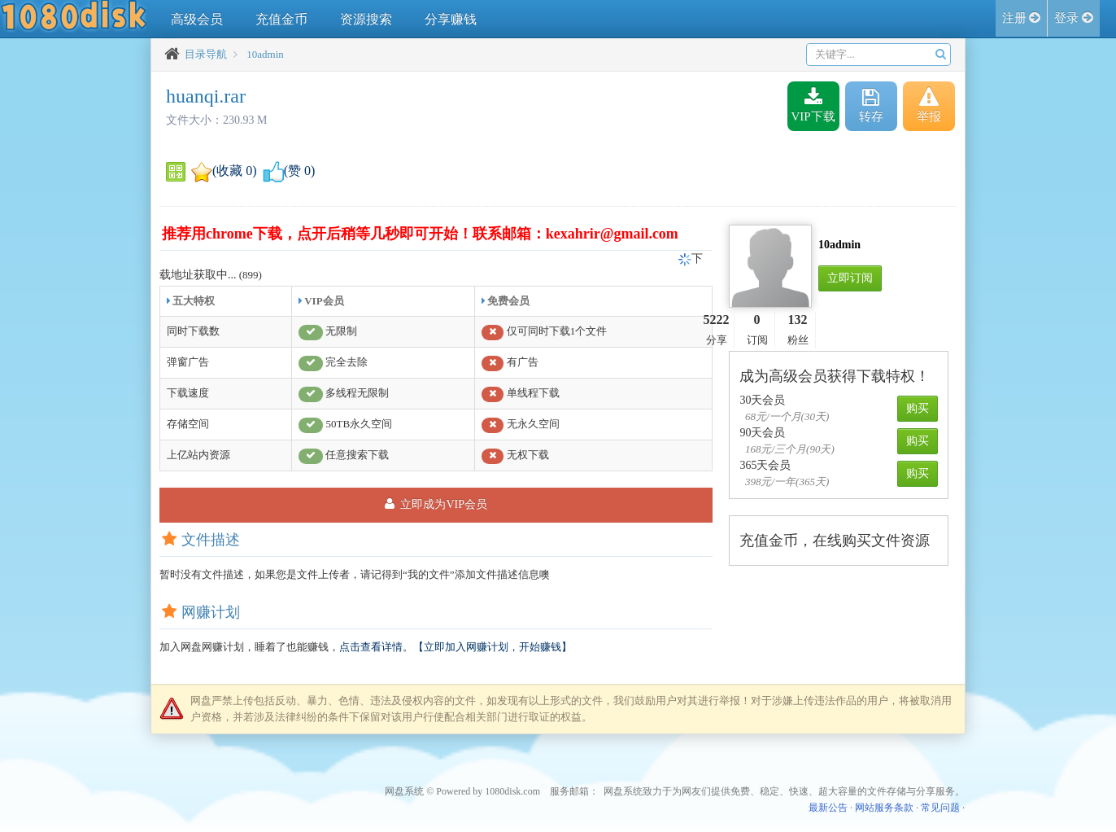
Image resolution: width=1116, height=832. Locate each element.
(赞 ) (289, 170)
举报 (929, 105)
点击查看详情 (371, 647)
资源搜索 (366, 19)
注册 (1021, 17)
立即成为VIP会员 (436, 503)
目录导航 (206, 54)
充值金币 (281, 19)
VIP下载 (813, 105)
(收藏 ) (224, 170)
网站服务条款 (884, 807)
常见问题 (940, 807)
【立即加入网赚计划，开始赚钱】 (492, 647)
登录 (1073, 17)
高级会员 (197, 19)
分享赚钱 (451, 19)
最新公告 (828, 807)
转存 (871, 105)
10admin (265, 54)
